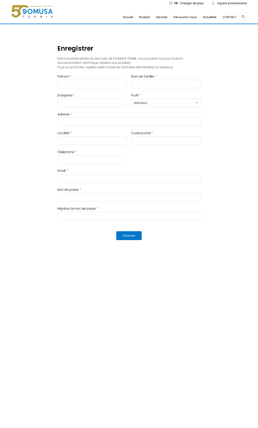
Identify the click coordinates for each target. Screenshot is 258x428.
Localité (63, 133)
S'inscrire (129, 235)
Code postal (140, 133)
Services (161, 17)
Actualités (209, 17)
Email (61, 171)
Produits (144, 17)
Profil (134, 95)
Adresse (63, 114)
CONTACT (229, 17)
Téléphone (65, 152)
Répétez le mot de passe (76, 208)
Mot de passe (68, 190)
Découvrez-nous (185, 17)
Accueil (128, 17)
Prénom (63, 76)
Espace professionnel (229, 3)
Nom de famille (142, 76)
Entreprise (64, 95)
